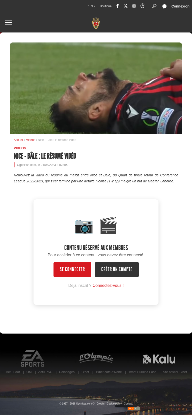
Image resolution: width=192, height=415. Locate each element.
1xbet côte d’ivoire (109, 372)
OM (29, 372)
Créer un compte (116, 269)
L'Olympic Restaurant (96, 358)
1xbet (85, 372)
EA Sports (33, 358)
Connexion (181, 6)
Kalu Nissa (159, 358)
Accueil (19, 140)
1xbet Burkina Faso (142, 372)
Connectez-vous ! (108, 285)
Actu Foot (13, 372)
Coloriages (66, 372)
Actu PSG (45, 372)
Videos (31, 140)
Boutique (106, 6)
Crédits (101, 403)
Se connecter (72, 269)
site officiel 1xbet (175, 372)
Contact (128, 403)
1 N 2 (91, 6)
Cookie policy (114, 403)
